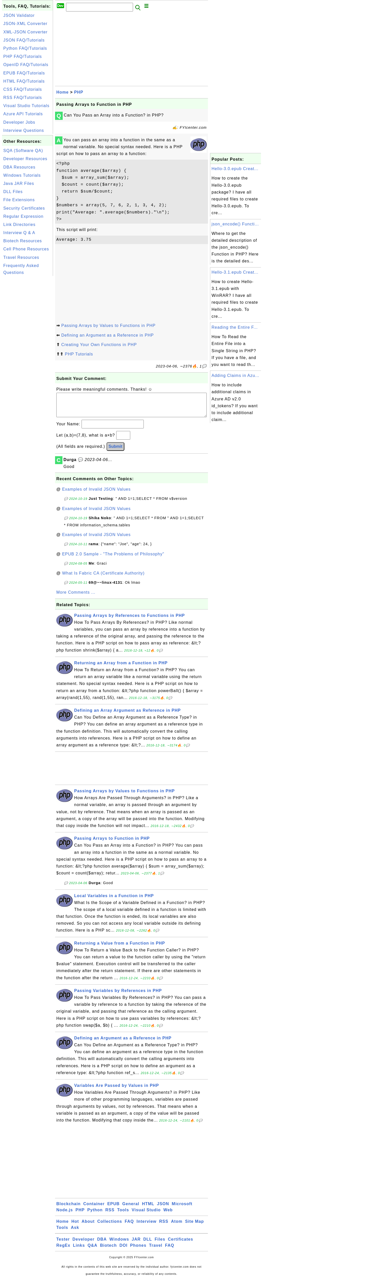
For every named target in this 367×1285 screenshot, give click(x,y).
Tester (63, 1244)
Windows (119, 1244)
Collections (109, 1226)
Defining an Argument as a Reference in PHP (107, 335)
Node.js (64, 1215)
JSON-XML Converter (25, 23)
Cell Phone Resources (26, 249)
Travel (155, 1250)
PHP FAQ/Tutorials (22, 56)
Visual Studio (146, 1215)
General (130, 1209)
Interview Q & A (19, 233)
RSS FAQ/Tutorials (22, 97)
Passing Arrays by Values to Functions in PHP (108, 325)
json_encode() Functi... (235, 224)
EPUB (113, 1209)
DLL (147, 1244)
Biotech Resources (22, 241)
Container (94, 1209)
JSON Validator (19, 15)
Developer (83, 1244)
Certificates (180, 1244)
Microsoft (182, 1209)
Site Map (194, 1226)
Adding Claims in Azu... (235, 375)
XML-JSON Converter (25, 32)
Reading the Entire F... (235, 327)
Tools (123, 1215)
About (88, 1226)
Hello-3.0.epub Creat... (235, 169)
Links (79, 1250)
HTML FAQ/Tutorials (24, 81)
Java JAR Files (18, 183)
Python (95, 1215)
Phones (138, 1250)
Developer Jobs (19, 122)
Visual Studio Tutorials (26, 106)
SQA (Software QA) (23, 150)
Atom (176, 1226)
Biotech (108, 1250)
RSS (109, 1215)
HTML (148, 1209)
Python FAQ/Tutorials (25, 48)
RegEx (63, 1250)
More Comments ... (75, 597)
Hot (75, 1226)
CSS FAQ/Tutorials (22, 89)
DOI (123, 1250)
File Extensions (19, 200)
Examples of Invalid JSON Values (96, 494)
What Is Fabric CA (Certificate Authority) (103, 578)
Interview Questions (23, 130)
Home (62, 92)
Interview (146, 1226)
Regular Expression (23, 216)
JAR (136, 1244)
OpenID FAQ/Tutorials (25, 64)
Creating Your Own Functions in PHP (99, 344)
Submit (115, 451)
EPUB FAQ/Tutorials (24, 73)
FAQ (129, 1226)
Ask (75, 1232)
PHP (78, 92)
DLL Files (13, 191)
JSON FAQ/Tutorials (24, 40)
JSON (163, 1209)
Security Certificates (24, 208)
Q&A (93, 1250)
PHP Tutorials (79, 354)
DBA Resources (19, 167)
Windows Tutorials (22, 175)
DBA (102, 1244)
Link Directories (19, 224)
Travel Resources (21, 257)
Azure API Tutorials (23, 114)
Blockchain (68, 1209)
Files (160, 1244)
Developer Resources (25, 159)
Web (168, 1215)
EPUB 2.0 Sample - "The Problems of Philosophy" (113, 559)
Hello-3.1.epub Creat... (235, 272)
